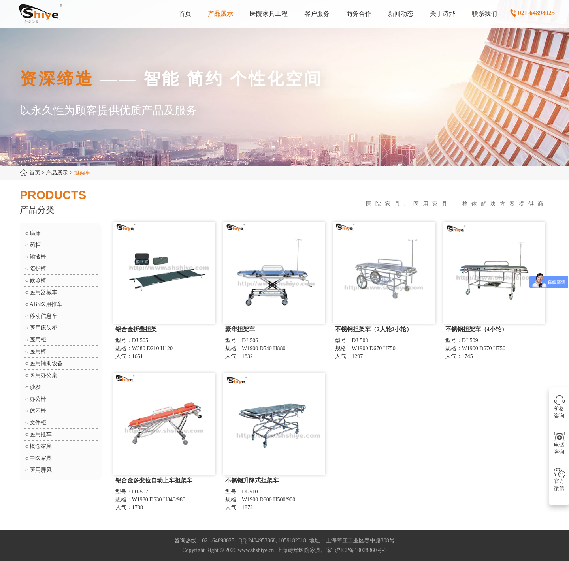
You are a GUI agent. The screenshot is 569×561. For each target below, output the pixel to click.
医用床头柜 (43, 328)
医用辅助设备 (46, 363)
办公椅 (38, 399)
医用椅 (38, 352)
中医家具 (41, 458)
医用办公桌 (43, 375)
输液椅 (38, 257)
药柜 (35, 245)
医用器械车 (43, 292)
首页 (34, 173)
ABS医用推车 (46, 304)
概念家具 (41, 446)
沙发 (35, 387)
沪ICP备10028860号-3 (360, 550)
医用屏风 (41, 470)
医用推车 (41, 434)
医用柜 (38, 340)
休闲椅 (38, 411)
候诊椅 (38, 280)
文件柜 (38, 423)
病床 (35, 233)
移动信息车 (43, 316)
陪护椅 (38, 269)
